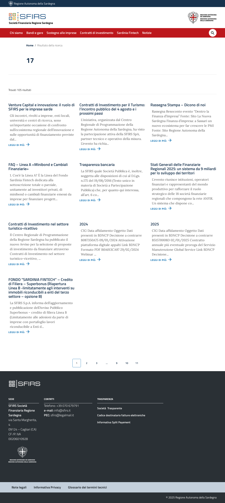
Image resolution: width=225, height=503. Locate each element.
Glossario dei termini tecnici (87, 487)
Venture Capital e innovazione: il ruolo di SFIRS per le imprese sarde (41, 107)
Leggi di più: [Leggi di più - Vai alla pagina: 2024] (90, 259)
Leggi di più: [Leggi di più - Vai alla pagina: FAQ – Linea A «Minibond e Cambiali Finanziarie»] (19, 204)
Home (29, 45)
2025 (154, 224)
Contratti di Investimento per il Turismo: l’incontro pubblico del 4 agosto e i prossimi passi (112, 109)
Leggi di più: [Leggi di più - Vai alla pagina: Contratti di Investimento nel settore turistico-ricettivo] (19, 263)
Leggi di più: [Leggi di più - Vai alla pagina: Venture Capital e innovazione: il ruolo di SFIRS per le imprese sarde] (19, 144)
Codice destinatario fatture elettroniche (121, 415)
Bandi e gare (34, 32)
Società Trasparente (110, 408)
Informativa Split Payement (113, 422)
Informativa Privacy (47, 487)
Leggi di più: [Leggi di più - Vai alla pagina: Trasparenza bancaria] (90, 200)
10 (126, 363)
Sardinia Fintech (128, 32)
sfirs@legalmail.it (62, 415)
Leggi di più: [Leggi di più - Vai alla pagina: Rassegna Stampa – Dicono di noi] (161, 140)
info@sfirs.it (62, 410)
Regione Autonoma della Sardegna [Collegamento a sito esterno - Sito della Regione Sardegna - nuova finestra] (34, 3)
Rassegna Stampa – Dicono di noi (177, 105)
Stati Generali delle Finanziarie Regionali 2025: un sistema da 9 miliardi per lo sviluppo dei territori (183, 169)
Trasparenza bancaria (97, 164)
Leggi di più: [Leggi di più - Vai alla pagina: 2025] (161, 259)
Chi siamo (16, 32)
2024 (83, 224)
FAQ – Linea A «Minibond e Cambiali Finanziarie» (38, 167)
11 (136, 363)
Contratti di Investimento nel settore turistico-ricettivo (38, 226)
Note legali (19, 487)
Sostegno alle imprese (61, 32)
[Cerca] (213, 33)
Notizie (147, 32)
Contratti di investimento (96, 32)
